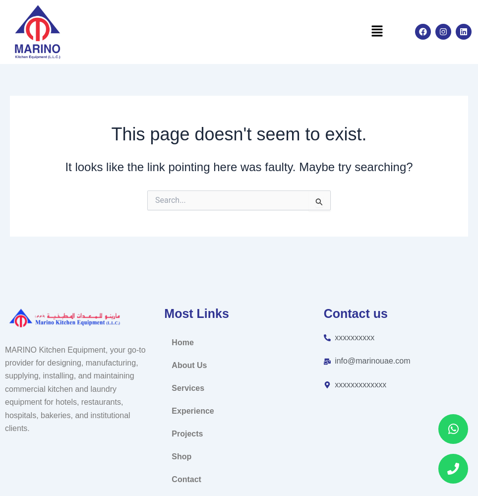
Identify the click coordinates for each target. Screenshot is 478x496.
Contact (186, 479)
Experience (193, 411)
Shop (181, 456)
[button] (377, 32)
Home (182, 342)
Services (188, 388)
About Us (189, 365)
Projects (187, 434)
